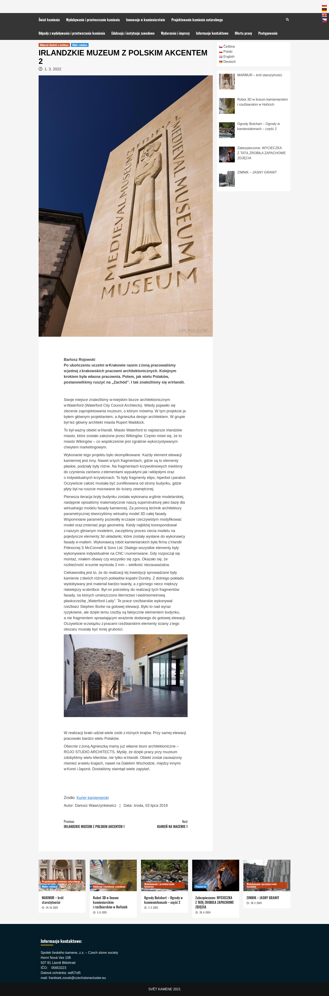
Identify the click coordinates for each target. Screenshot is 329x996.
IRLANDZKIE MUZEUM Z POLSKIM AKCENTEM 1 (95, 824)
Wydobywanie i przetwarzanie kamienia (93, 19)
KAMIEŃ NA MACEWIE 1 (157, 824)
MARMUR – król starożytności (52, 900)
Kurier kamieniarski (93, 798)
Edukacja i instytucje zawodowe (133, 33)
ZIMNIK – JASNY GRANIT (263, 897)
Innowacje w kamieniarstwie (145, 19)
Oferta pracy (243, 33)
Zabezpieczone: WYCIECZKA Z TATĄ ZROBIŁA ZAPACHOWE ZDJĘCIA (214, 902)
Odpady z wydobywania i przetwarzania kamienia (72, 33)
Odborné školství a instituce (54, 45)
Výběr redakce (79, 45)
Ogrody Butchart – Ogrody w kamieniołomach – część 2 (163, 900)
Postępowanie (268, 33)
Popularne (201, 886)
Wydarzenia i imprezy (175, 33)
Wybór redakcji (49, 886)
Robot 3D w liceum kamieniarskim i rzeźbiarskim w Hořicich (110, 902)
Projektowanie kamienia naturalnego (197, 19)
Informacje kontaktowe (212, 33)
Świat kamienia (49, 19)
